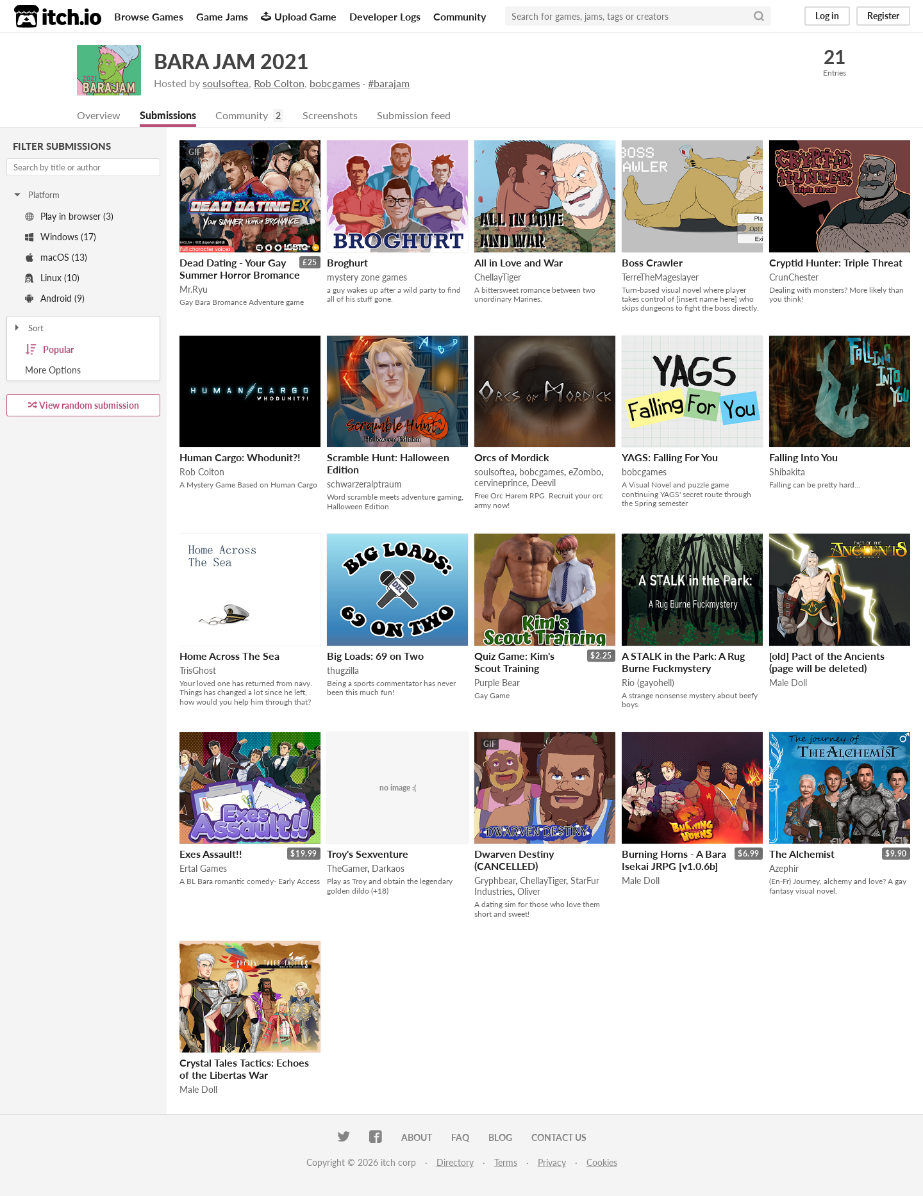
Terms (505, 1162)
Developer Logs (384, 16)
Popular (49, 350)
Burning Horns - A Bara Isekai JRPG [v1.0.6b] (674, 860)
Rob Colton (279, 83)
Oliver (528, 891)
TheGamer (347, 868)
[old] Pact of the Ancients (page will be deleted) (827, 662)
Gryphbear (494, 880)
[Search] (759, 16)
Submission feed (414, 115)
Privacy (552, 1162)
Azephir (784, 868)
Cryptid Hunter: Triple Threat (835, 262)
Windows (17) (60, 236)
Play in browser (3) (69, 216)
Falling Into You (803, 457)
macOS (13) (56, 257)
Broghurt (347, 262)
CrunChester (794, 277)
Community (459, 16)
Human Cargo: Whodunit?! (240, 457)
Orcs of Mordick (511, 457)
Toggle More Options (83, 370)
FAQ (460, 1137)
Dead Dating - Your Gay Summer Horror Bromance (239, 268)
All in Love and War (518, 262)
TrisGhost (197, 670)
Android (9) (55, 298)
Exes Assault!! (210, 854)
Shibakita (787, 471)
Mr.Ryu (193, 289)
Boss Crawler (652, 262)
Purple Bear (497, 682)
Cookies (601, 1162)
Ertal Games (203, 868)
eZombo (585, 471)
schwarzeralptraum (364, 484)
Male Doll (788, 682)
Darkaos (388, 868)
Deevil (543, 482)
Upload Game (299, 16)
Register (883, 15)
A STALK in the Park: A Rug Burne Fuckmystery (683, 662)
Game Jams (222, 16)
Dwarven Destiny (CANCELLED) (514, 860)
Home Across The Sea (229, 656)
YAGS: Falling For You (670, 457)
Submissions (168, 115)
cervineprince (500, 482)
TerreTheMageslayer (660, 277)
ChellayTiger (497, 277)
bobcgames (335, 83)
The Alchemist (802, 854)
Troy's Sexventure (367, 854)
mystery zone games (367, 277)
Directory (455, 1162)
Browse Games (148, 16)
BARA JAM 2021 (231, 61)
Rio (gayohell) (648, 682)
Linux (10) (52, 277)
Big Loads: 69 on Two (375, 656)
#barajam (389, 83)
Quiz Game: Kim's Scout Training (514, 662)
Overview (99, 115)
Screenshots (330, 115)
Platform (36, 195)
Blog (500, 1137)
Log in (827, 15)
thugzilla (343, 670)
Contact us (558, 1137)
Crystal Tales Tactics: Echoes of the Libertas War (244, 1068)
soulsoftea (226, 83)
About (416, 1137)
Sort (28, 328)
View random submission (83, 405)
